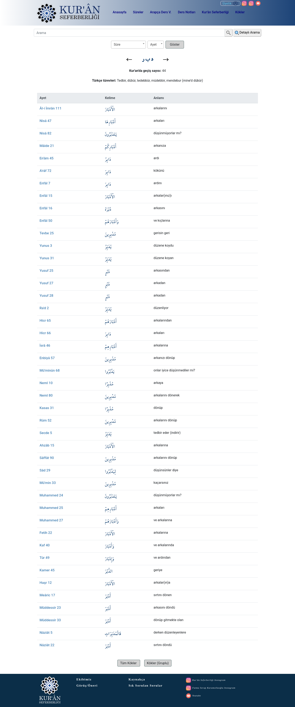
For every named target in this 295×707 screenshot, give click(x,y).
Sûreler (138, 12)
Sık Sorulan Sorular (146, 685)
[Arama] (129, 33)
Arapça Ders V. (160, 12)
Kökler (240, 12)
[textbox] (128, 44)
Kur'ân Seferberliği (215, 12)
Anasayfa (119, 12)
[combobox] (128, 44)
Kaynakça (137, 679)
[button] (129, 59)
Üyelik (230, 3)
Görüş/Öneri (87, 685)
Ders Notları (186, 12)
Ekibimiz (84, 679)
